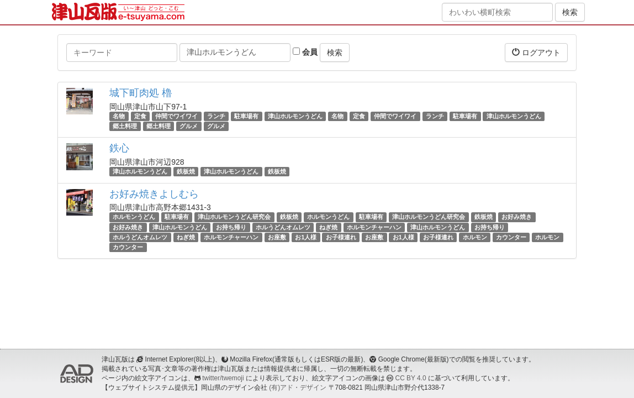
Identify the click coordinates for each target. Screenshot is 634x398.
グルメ (188, 126)
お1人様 (305, 237)
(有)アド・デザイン (297, 387)
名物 (119, 116)
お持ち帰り (231, 227)
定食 (140, 116)
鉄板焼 (186, 171)
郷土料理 (125, 126)
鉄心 (119, 148)
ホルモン (475, 237)
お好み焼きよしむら (154, 194)
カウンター (511, 237)
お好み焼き (516, 217)
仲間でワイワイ (176, 116)
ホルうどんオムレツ (283, 227)
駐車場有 (246, 116)
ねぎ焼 (328, 227)
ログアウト (536, 52)
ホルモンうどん (134, 217)
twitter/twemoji (223, 378)
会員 (305, 52)
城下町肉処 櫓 (140, 92)
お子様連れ (341, 237)
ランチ (216, 116)
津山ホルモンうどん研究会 (234, 217)
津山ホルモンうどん (295, 116)
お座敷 (277, 237)
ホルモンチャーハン (374, 227)
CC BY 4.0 (410, 378)
